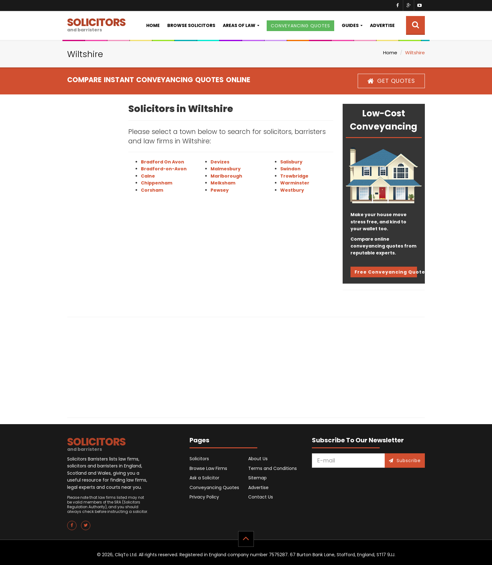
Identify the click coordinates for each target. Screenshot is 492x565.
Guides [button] (350, 25)
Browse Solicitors (191, 25)
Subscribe (405, 460)
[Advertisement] (93, 198)
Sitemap (257, 478)
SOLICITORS (96, 24)
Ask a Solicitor (204, 478)
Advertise (382, 25)
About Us (258, 459)
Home (153, 25)
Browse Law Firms (208, 468)
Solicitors (199, 459)
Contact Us (260, 497)
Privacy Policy (204, 497)
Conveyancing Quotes (214, 487)
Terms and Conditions (272, 468)
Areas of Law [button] (239, 25)
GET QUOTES (391, 81)
